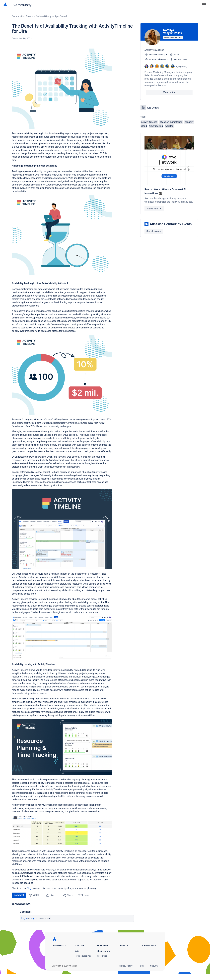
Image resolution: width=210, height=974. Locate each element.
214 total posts (180, 59)
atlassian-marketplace (171, 122)
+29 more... (181, 66)
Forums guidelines (82, 956)
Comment (19, 895)
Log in (24, 918)
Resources (102, 956)
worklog (169, 126)
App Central (61, 16)
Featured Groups (44, 16)
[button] (62, 89)
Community (22, 4)
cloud (144, 126)
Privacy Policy (126, 966)
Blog (29, 888)
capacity (189, 122)
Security (154, 966)
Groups (29, 16)
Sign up (34, 918)
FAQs (76, 951)
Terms (141, 966)
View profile (169, 92)
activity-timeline (149, 122)
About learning (104, 951)
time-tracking (156, 126)
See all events (153, 231)
